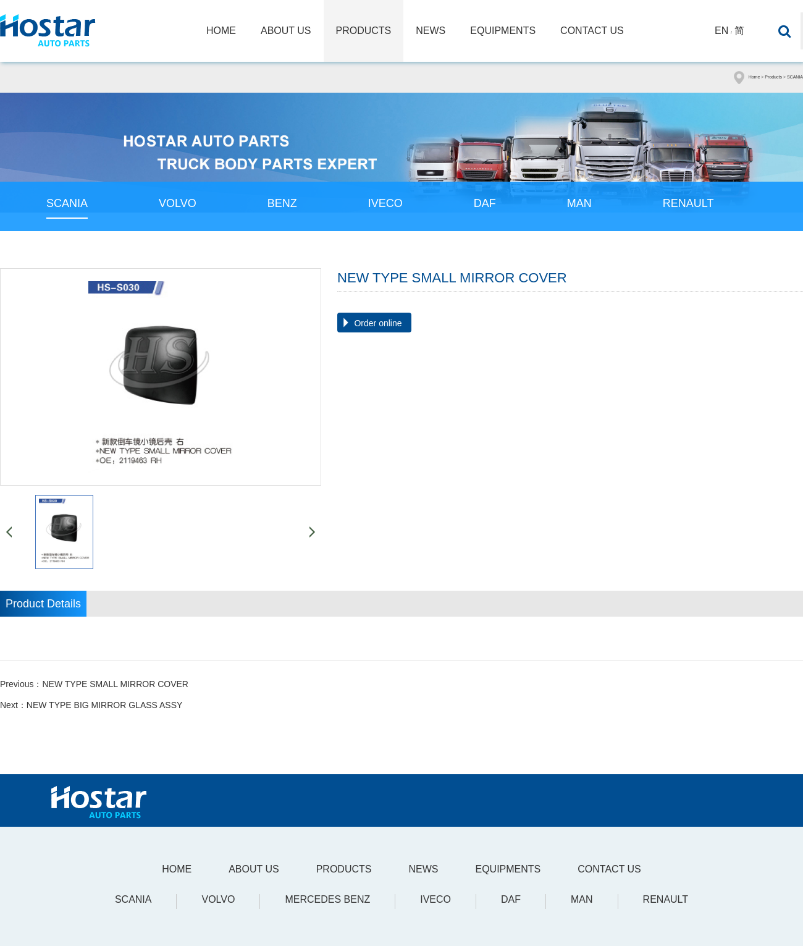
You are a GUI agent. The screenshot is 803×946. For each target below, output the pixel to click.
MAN (579, 203)
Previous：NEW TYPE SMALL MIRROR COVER (94, 684)
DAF (485, 203)
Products (364, 30)
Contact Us (592, 30)
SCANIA (795, 77)
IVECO (385, 203)
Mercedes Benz (327, 899)
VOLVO (177, 203)
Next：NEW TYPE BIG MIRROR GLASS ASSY (91, 705)
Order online (378, 323)
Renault (666, 899)
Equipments (503, 30)
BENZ (282, 203)
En (721, 30)
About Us (286, 30)
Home (221, 30)
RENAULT (688, 203)
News (430, 30)
